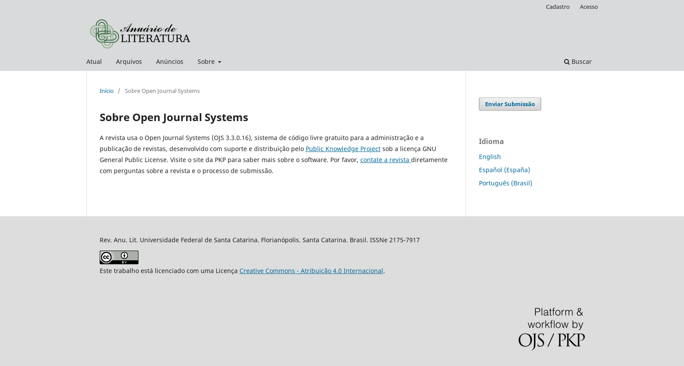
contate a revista (385, 159)
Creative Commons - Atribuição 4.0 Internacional (311, 270)
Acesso (589, 7)
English (490, 156)
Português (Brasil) (505, 183)
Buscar (578, 61)
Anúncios (169, 61)
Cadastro (558, 7)
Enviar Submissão (510, 104)
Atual (94, 61)
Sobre (207, 61)
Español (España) (504, 170)
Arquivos (129, 61)
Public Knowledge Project (343, 148)
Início (107, 91)
